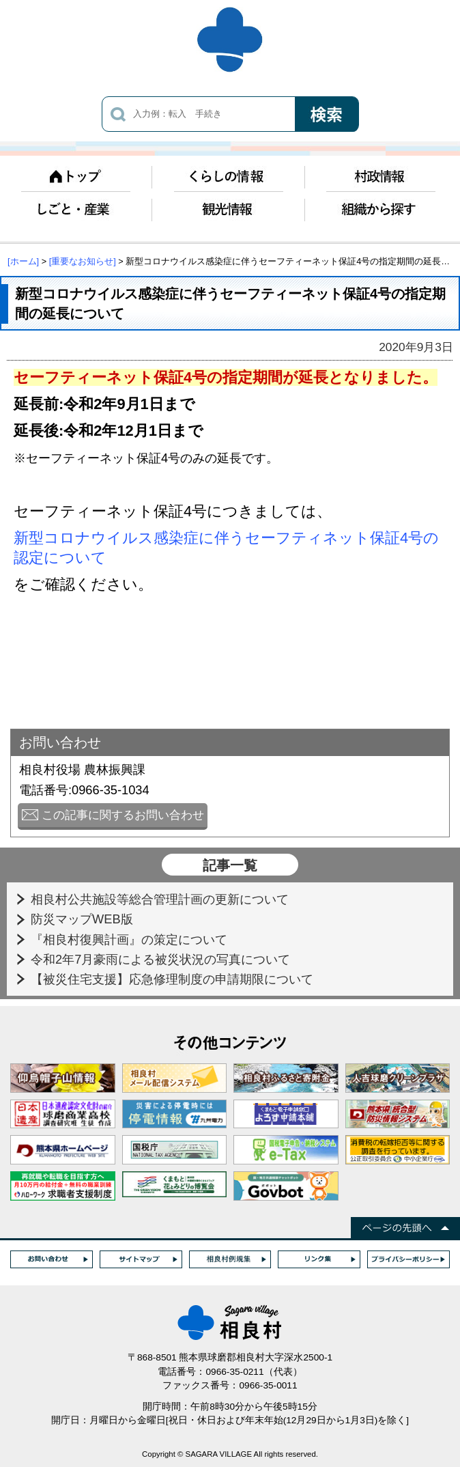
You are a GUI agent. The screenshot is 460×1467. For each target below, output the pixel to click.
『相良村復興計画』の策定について (131, 939)
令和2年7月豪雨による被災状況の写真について (162, 959)
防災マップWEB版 (83, 919)
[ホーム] (23, 261)
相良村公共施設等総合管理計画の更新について (161, 899)
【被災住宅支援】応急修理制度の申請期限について (174, 979)
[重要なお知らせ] (82, 261)
